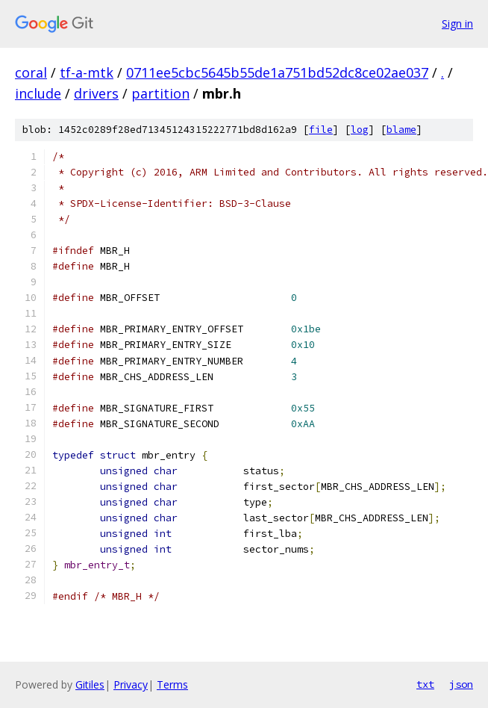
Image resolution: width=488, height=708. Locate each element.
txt (425, 684)
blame (401, 129)
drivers (96, 93)
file (321, 129)
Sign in (457, 23)
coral (31, 72)
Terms (172, 684)
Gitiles (89, 684)
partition (160, 93)
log (360, 129)
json (461, 684)
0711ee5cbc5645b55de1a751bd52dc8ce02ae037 (277, 72)
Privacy (130, 684)
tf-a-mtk (86, 72)
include (38, 93)
